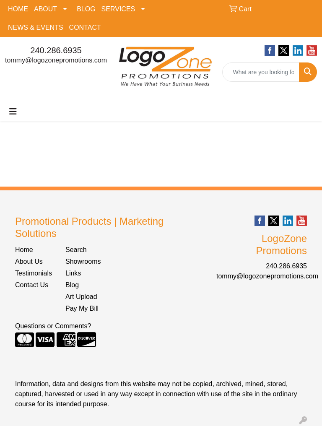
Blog (72, 284)
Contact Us (31, 284)
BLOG (86, 9)
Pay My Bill (82, 308)
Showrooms (83, 261)
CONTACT (85, 27)
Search (76, 249)
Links (73, 273)
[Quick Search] (261, 72)
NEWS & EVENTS (35, 27)
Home (24, 249)
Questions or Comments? (53, 326)
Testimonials (33, 273)
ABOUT (45, 9)
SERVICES (118, 9)
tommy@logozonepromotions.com (56, 60)
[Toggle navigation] (13, 111)
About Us (29, 261)
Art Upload (81, 296)
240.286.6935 (55, 50)
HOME (18, 9)
